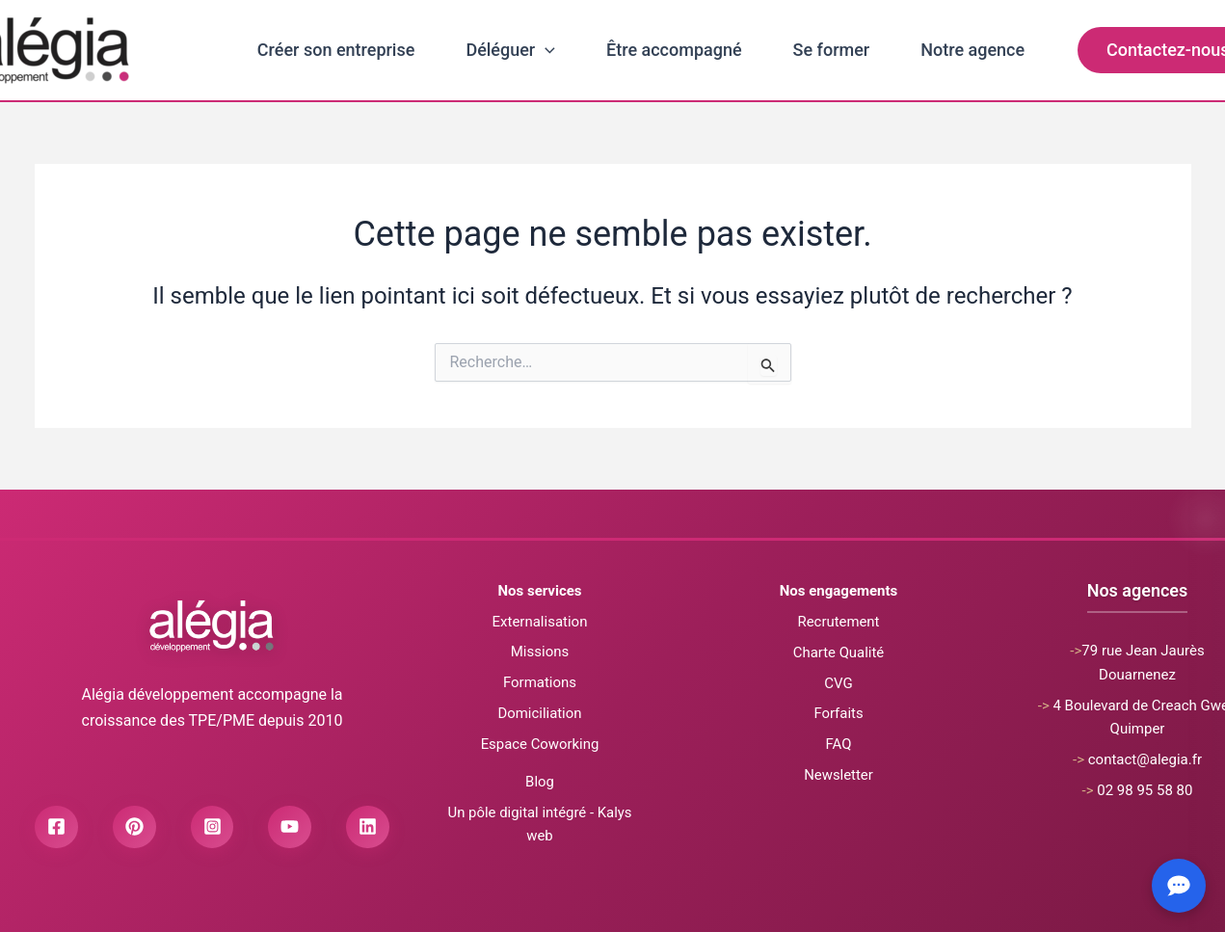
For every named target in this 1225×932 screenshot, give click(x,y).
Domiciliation (539, 713)
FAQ (838, 744)
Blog (539, 781)
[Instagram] (212, 830)
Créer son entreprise (336, 50)
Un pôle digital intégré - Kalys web (539, 823)
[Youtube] (290, 830)
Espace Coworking (539, 744)
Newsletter (838, 775)
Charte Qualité (838, 652)
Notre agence (972, 50)
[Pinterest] (134, 830)
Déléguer (510, 50)
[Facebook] (56, 830)
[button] (1134, 50)
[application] (545, 50)
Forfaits (838, 713)
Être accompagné (674, 50)
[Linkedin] (368, 830)
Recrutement (838, 621)
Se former (831, 50)
